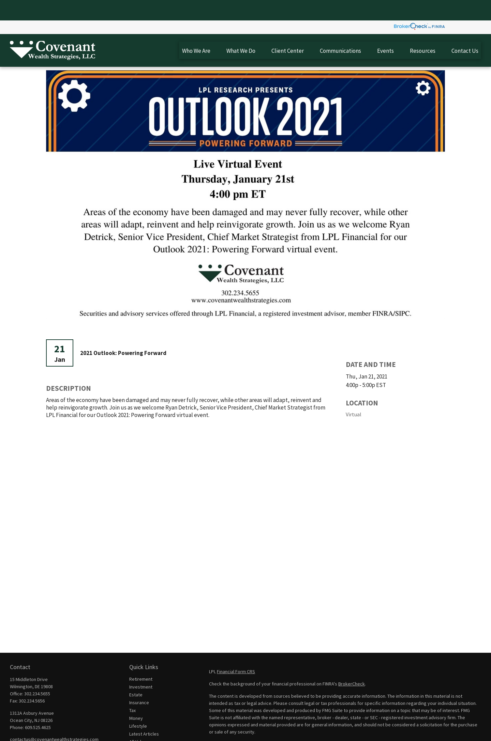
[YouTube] (37, 730)
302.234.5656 (32, 680)
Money (136, 698)
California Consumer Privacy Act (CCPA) (417, 724)
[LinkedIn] (26, 730)
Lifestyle (138, 706)
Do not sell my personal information (372, 731)
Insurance (139, 682)
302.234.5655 (37, 673)
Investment (140, 666)
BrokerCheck (351, 663)
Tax (132, 690)
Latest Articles (144, 713)
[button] (196, 30)
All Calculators (143, 729)
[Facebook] (14, 730)
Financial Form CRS (236, 651)
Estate (136, 674)
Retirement (140, 658)
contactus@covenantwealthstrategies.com (54, 719)
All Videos (139, 721)
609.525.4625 (38, 707)
